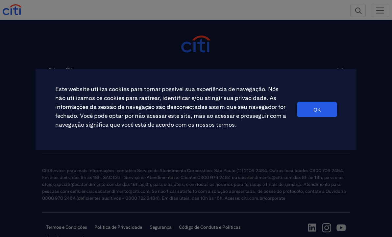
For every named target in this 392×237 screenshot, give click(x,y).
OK (317, 110)
